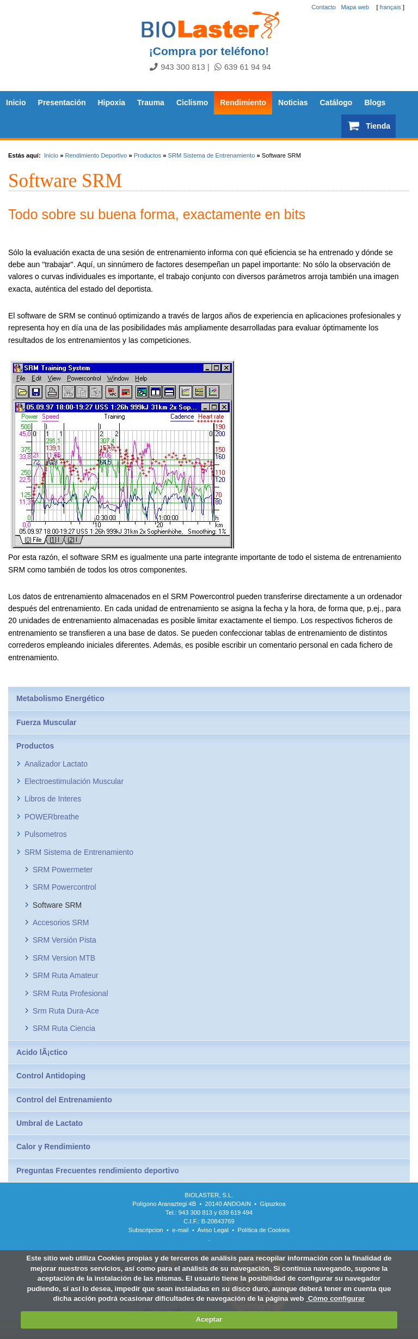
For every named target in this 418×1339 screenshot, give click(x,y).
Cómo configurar (335, 1298)
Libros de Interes (52, 798)
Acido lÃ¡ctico (41, 1052)
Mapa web (355, 7)
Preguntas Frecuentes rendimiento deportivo (97, 1170)
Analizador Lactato (56, 763)
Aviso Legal (213, 1230)
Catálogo (336, 102)
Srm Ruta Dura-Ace (66, 1010)
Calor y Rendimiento (53, 1146)
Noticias (293, 102)
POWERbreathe (51, 816)
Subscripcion (145, 1230)
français (390, 7)
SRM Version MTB (64, 958)
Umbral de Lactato (49, 1123)
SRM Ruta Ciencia (64, 1028)
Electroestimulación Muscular (74, 781)
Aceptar (209, 1319)
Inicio (16, 102)
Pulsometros (45, 834)
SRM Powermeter (63, 869)
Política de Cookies (263, 1230)
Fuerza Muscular (46, 722)
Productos (147, 155)
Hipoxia (112, 102)
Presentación (62, 102)
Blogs (374, 102)
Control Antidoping (50, 1075)
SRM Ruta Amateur (66, 975)
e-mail (180, 1230)
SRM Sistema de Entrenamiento (211, 155)
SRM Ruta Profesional (70, 993)
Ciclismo (192, 102)
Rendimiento (243, 102)
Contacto (323, 7)
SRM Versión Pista (64, 940)
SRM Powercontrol (64, 887)
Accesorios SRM (61, 922)
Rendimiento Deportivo (96, 155)
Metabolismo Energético (60, 698)
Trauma (150, 102)
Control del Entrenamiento (64, 1099)
